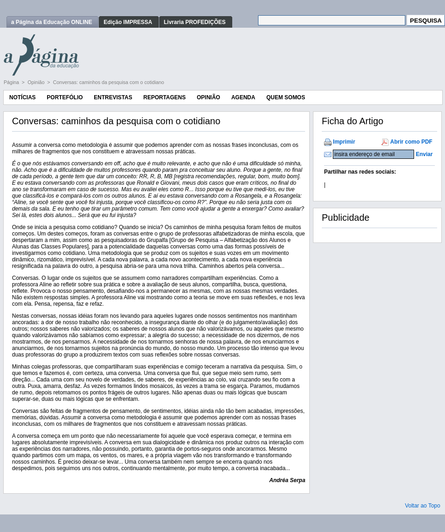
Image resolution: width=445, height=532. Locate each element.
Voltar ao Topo (422, 505)
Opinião (37, 82)
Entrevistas (113, 97)
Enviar (424, 154)
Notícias (22, 97)
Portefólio (65, 97)
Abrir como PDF (411, 142)
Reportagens (164, 97)
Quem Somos (285, 97)
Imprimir (344, 142)
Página (12, 82)
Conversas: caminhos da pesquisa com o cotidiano (108, 82)
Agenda (243, 97)
